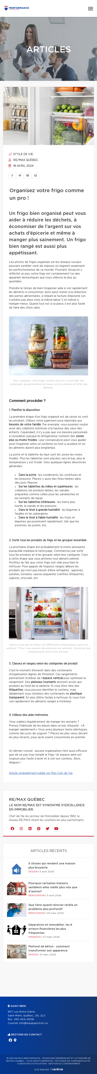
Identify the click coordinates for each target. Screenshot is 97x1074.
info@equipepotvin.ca (33, 1023)
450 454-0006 (24, 1019)
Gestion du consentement (64, 1064)
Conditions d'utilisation (31, 1064)
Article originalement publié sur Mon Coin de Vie (41, 773)
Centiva (56, 1069)
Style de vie (21, 154)
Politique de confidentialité (72, 1061)
